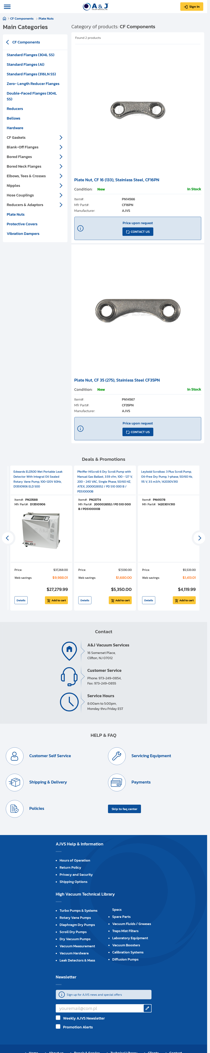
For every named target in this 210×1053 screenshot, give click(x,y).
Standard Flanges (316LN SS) (31, 74)
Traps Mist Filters (125, 930)
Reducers (15, 108)
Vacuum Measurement (77, 946)
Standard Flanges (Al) (25, 64)
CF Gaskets (16, 137)
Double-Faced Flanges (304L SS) (32, 96)
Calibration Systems (127, 952)
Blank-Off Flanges (22, 147)
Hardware (15, 128)
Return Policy (70, 867)
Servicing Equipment (151, 756)
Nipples (13, 185)
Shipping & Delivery (47, 782)
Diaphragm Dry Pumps (77, 924)
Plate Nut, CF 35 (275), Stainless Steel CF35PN (117, 380)
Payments (141, 782)
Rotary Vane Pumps (75, 917)
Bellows (13, 118)
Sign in (194, 6)
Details (21, 600)
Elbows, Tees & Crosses (26, 176)
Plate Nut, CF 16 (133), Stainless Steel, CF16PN (116, 180)
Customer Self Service (49, 756)
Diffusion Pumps (125, 959)
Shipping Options (73, 881)
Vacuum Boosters (126, 945)
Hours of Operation (75, 860)
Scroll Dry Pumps (73, 931)
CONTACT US (140, 231)
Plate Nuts (47, 18)
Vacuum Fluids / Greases (131, 923)
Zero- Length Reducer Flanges (33, 84)
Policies (36, 808)
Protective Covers (22, 224)
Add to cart (58, 600)
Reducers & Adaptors (25, 205)
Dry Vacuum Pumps (75, 939)
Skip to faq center (124, 808)
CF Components (23, 18)
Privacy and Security (76, 874)
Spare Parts (121, 916)
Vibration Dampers (23, 233)
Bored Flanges (19, 157)
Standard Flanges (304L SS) (30, 55)
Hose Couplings (20, 195)
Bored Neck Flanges (24, 166)
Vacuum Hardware (74, 953)
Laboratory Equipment (130, 938)
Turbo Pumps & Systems (78, 910)
